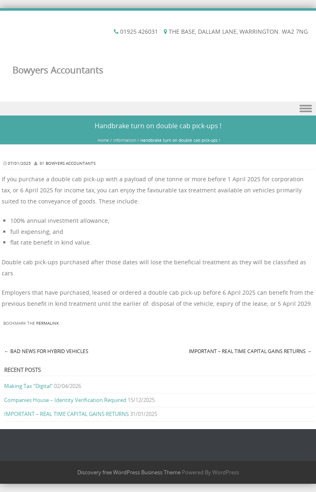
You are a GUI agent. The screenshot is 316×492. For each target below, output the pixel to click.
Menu (158, 109)
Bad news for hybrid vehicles (46, 351)
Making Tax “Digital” (28, 386)
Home (103, 140)
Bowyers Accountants (57, 70)
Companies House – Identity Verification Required (65, 400)
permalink (47, 323)
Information (124, 140)
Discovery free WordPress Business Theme (129, 472)
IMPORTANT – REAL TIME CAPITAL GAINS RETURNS (250, 351)
